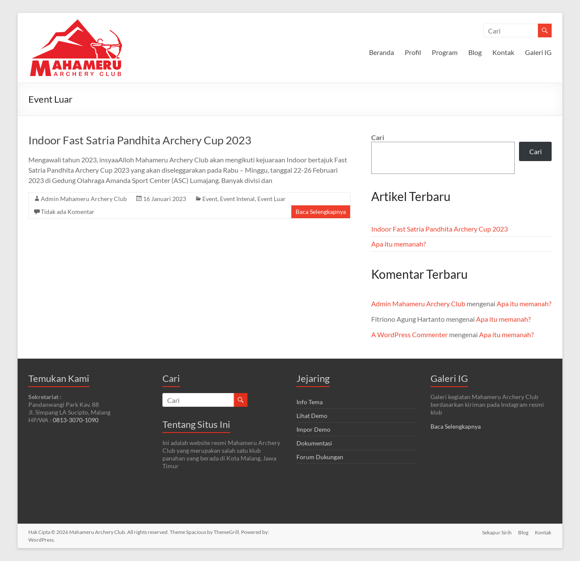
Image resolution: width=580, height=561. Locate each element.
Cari (377, 137)
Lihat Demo (311, 415)
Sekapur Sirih (496, 532)
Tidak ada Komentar (68, 211)
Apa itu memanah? (398, 244)
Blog (475, 52)
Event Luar (271, 198)
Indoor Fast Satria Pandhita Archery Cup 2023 (139, 140)
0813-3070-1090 (75, 420)
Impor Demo (313, 429)
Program (445, 52)
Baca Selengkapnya (321, 211)
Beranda (381, 52)
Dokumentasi (314, 443)
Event (209, 198)
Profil (413, 52)
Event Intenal (237, 198)
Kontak (503, 52)
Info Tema (309, 402)
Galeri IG (538, 52)
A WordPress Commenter (409, 334)
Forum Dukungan (319, 456)
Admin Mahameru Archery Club (84, 198)
